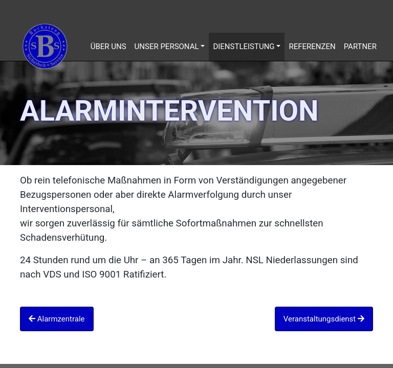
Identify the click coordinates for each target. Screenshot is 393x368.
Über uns (108, 46)
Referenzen (312, 46)
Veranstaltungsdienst (323, 319)
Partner (360, 46)
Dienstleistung (243, 46)
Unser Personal (167, 46)
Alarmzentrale (57, 319)
